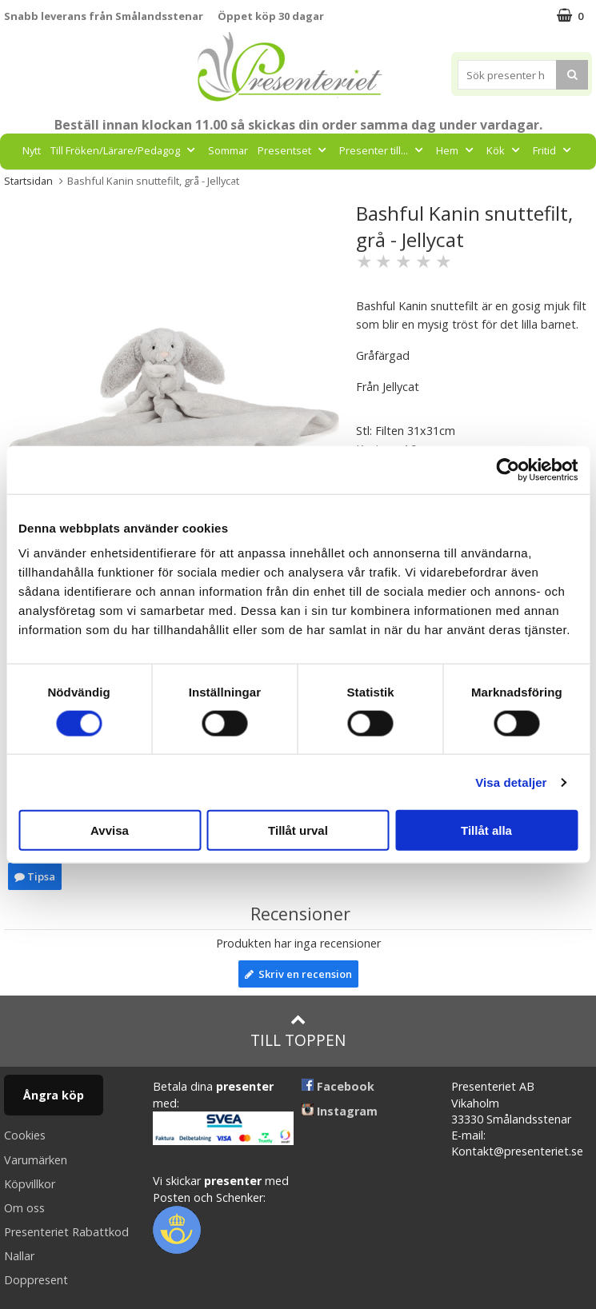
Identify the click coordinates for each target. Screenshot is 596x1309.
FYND (354, 186)
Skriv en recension (298, 974)
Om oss (24, 1207)
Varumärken (35, 1159)
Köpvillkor (29, 1183)
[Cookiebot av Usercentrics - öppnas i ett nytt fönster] (508, 469)
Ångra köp (53, 1095)
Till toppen (298, 1031)
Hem (456, 150)
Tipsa (34, 876)
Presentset (294, 150)
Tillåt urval (298, 830)
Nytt (31, 150)
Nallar (19, 1255)
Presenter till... (382, 150)
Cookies (25, 1135)
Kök (504, 150)
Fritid (553, 150)
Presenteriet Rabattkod (66, 1231)
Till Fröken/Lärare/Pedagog (124, 150)
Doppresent (36, 1279)
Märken (305, 186)
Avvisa (109, 830)
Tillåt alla (486, 830)
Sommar (228, 150)
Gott (248, 186)
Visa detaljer (510, 781)
